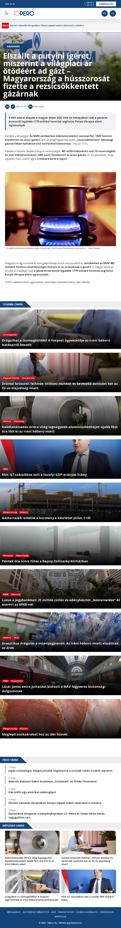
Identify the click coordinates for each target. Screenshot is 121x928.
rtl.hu (84, 143)
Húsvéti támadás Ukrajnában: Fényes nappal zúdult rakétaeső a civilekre (47, 25)
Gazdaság (13, 46)
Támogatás (106, 3)
